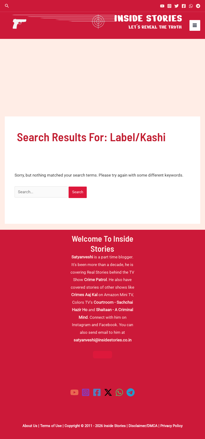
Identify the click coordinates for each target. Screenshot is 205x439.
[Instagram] (169, 6)
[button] (7, 6)
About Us (29, 426)
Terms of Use (51, 426)
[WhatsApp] (191, 6)
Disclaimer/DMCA (143, 426)
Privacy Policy (171, 426)
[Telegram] (198, 6)
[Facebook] (184, 6)
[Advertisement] (102, 74)
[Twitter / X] (108, 392)
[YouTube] (162, 6)
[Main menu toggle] (194, 25)
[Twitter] (176, 6)
